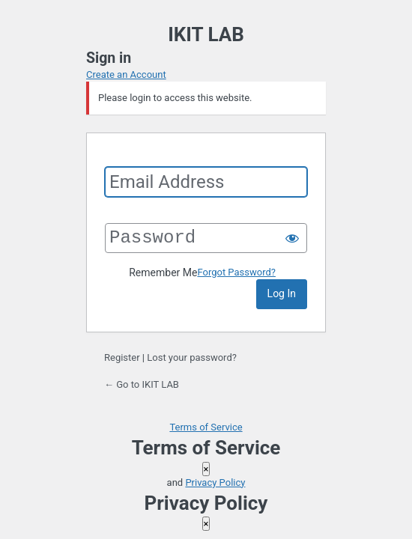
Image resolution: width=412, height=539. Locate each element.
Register (122, 357)
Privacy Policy (215, 482)
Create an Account (126, 74)
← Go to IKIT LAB (141, 384)
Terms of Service (205, 427)
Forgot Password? (236, 272)
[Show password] (292, 238)
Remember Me (163, 272)
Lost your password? (192, 357)
